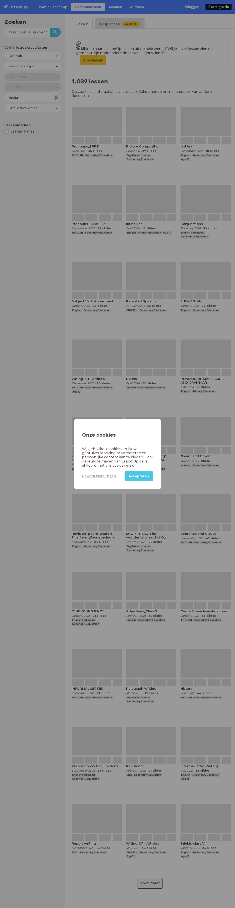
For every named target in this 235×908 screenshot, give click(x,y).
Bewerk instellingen (99, 476)
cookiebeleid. (123, 465)
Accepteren (139, 476)
